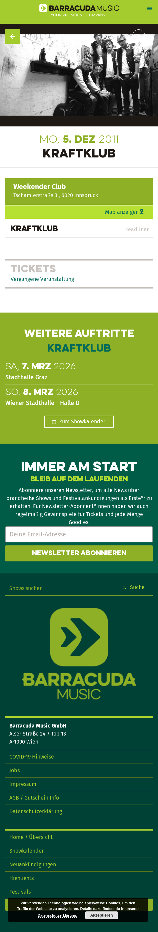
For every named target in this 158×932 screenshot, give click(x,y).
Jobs (14, 770)
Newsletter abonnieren (79, 553)
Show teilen (139, 47)
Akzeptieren (101, 915)
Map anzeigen (122, 212)
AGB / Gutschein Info (34, 798)
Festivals (20, 892)
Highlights (21, 878)
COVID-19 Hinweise (31, 757)
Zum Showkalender (82, 421)
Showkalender (26, 851)
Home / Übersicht (31, 837)
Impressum (22, 784)
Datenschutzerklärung (35, 811)
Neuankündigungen (32, 864)
